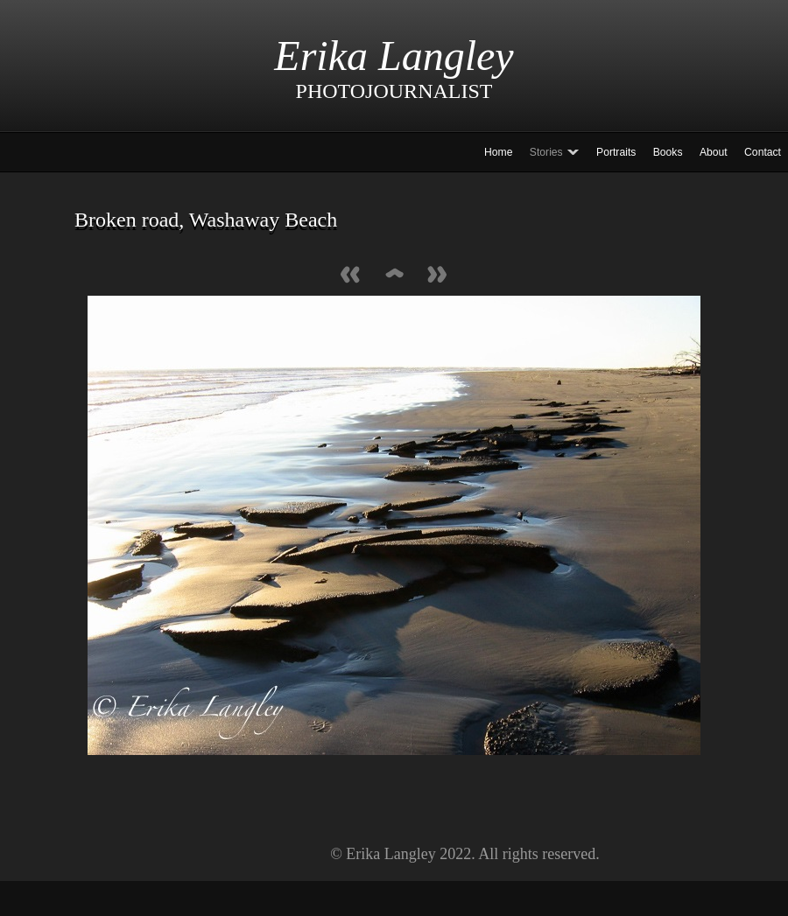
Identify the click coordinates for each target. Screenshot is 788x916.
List (394, 276)
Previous (350, 276)
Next (438, 276)
